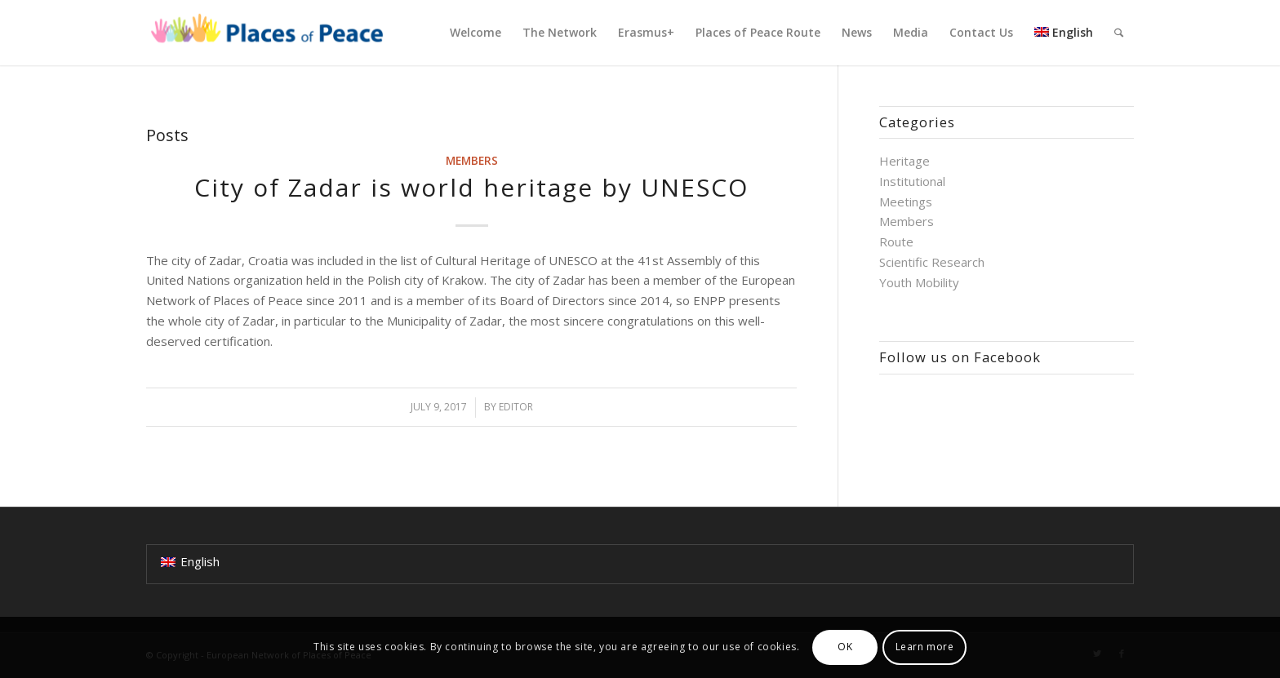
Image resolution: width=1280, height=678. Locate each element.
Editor (516, 407)
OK (845, 647)
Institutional (912, 181)
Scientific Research (931, 262)
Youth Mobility (919, 282)
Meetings (905, 201)
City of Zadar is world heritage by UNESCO (471, 187)
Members (472, 160)
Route (896, 241)
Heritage (904, 161)
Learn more (925, 647)
